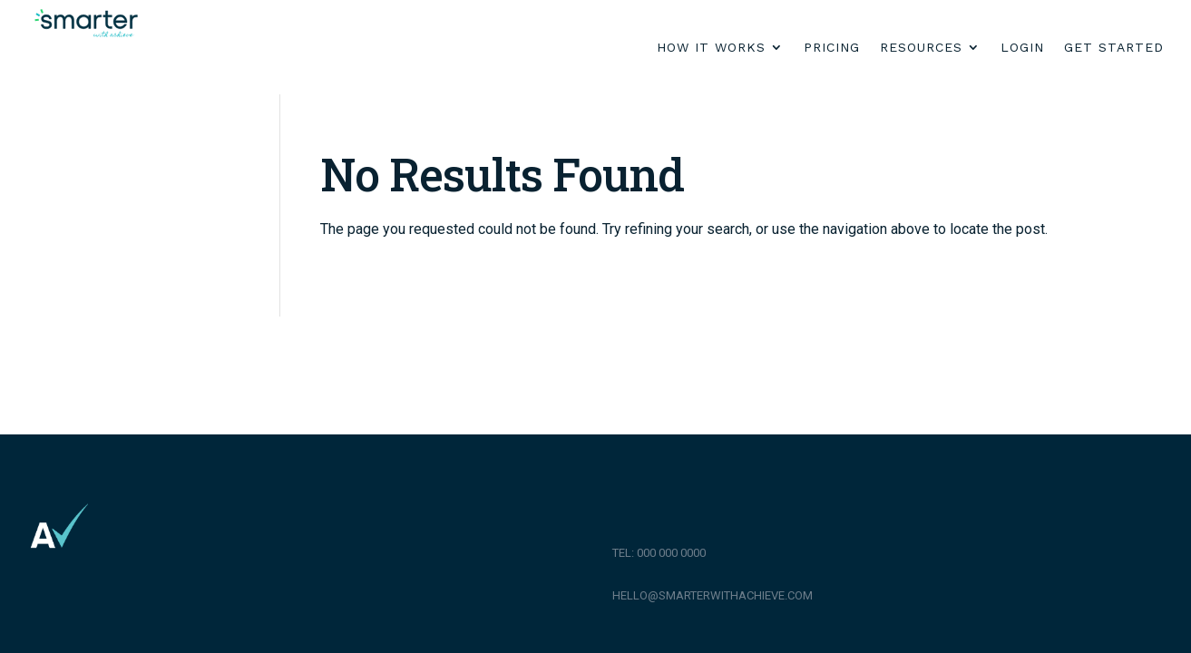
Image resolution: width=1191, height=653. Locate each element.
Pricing (832, 47)
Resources (921, 47)
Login (1022, 47)
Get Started (1114, 47)
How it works (711, 47)
